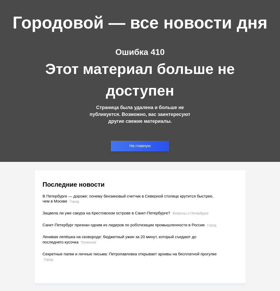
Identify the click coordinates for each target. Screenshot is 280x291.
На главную (140, 145)
